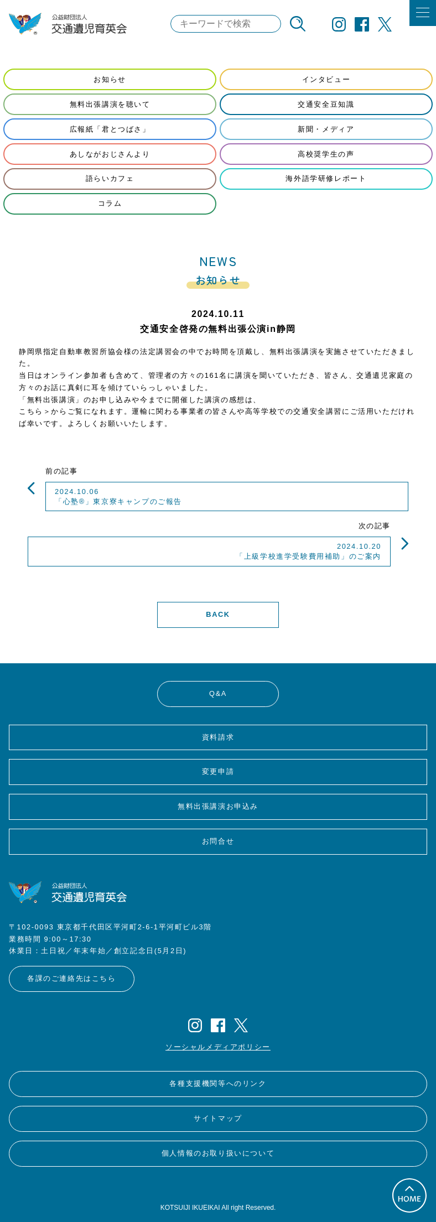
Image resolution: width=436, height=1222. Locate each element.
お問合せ (218, 841)
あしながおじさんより (110, 154)
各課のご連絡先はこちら (71, 978)
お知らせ (110, 79)
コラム (110, 203)
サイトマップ (218, 1118)
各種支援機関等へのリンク (217, 1083)
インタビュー (326, 79)
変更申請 (218, 771)
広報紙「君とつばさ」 (110, 129)
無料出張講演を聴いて (110, 104)
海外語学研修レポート (326, 178)
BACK (218, 614)
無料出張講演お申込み (218, 806)
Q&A (218, 693)
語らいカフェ (110, 178)
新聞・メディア (326, 129)
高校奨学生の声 (326, 154)
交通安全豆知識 (326, 104)
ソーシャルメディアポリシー (218, 1047)
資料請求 (218, 737)
